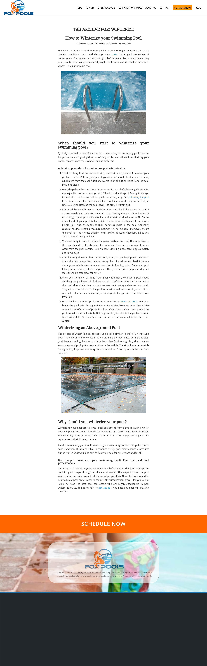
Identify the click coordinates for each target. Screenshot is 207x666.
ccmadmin (126, 43)
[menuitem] (79, 7)
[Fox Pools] (19, 7)
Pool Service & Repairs (107, 43)
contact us (104, 487)
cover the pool (129, 301)
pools (114, 54)
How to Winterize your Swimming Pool (103, 38)
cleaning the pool (139, 197)
